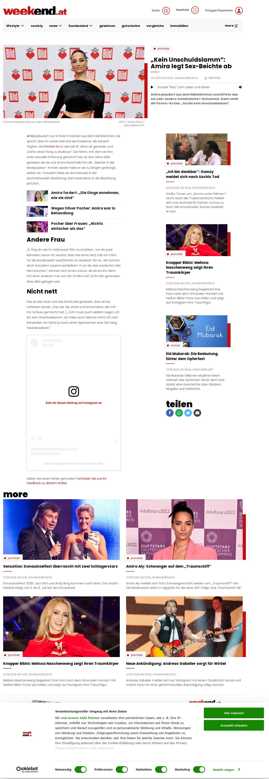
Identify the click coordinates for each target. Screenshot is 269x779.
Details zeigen (223, 770)
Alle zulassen (234, 714)
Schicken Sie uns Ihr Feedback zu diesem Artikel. (67, 481)
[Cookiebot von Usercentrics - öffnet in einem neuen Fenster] (27, 771)
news (56, 26)
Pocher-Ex (52, 146)
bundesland (81, 26)
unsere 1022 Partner (84, 719)
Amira (31, 136)
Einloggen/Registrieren (224, 10)
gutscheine (131, 26)
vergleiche (155, 26)
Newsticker (187, 10)
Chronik (175, 345)
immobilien (179, 26)
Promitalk (163, 48)
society (37, 26)
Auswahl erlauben (233, 726)
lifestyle (15, 26)
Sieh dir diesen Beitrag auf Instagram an (74, 403)
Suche (161, 10)
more (232, 26)
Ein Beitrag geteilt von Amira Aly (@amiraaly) (74, 463)
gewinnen (107, 26)
